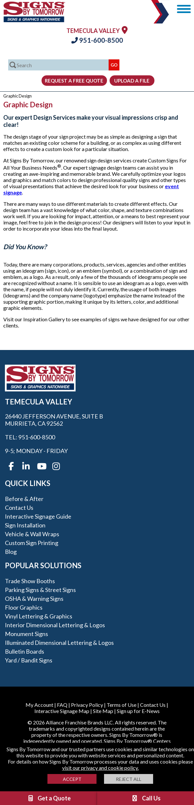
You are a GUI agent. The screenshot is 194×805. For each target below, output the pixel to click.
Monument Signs (26, 633)
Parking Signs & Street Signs (40, 589)
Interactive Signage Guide (38, 516)
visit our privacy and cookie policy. (100, 768)
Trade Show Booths (30, 581)
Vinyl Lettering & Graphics (38, 616)
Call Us (146, 798)
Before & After (24, 498)
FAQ (62, 705)
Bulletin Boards (24, 651)
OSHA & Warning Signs (34, 598)
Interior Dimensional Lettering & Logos (55, 625)
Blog (11, 551)
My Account (39, 705)
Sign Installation (25, 525)
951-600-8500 (97, 40)
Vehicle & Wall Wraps (32, 534)
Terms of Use (121, 705)
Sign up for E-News (138, 711)
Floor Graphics (24, 607)
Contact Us (19, 507)
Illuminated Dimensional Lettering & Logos (59, 642)
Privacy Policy (87, 705)
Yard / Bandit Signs (28, 660)
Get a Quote (49, 798)
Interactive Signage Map (61, 711)
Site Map (103, 711)
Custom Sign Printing (31, 542)
